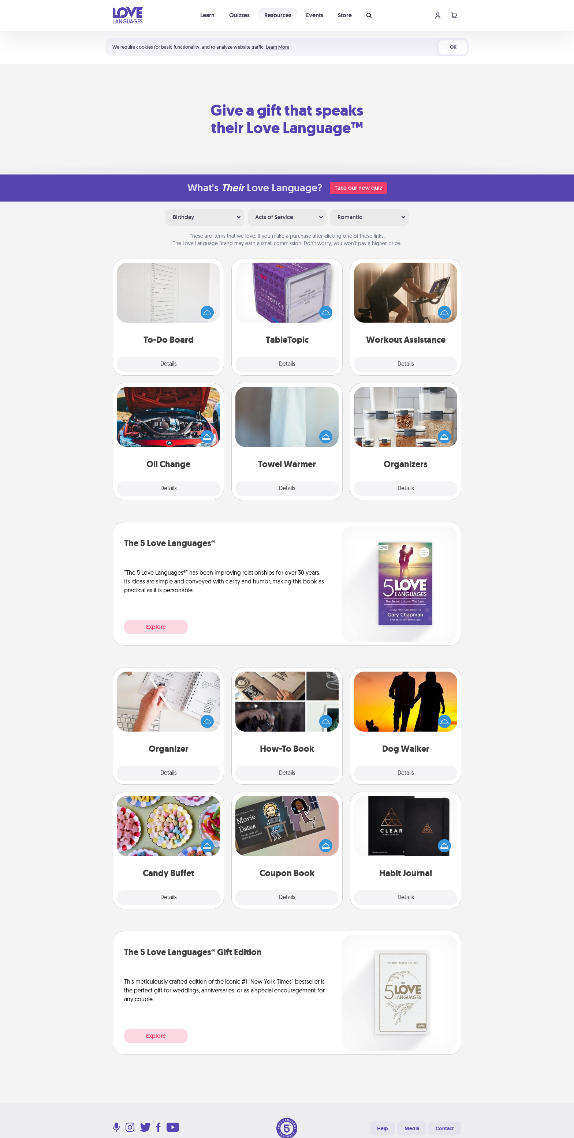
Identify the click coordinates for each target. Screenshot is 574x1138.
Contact (445, 1128)
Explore (156, 627)
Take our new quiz (358, 188)
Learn (207, 15)
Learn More (277, 47)
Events (314, 15)
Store (345, 15)
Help (382, 1128)
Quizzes (239, 15)
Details (168, 364)
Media (412, 1128)
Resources (277, 15)
